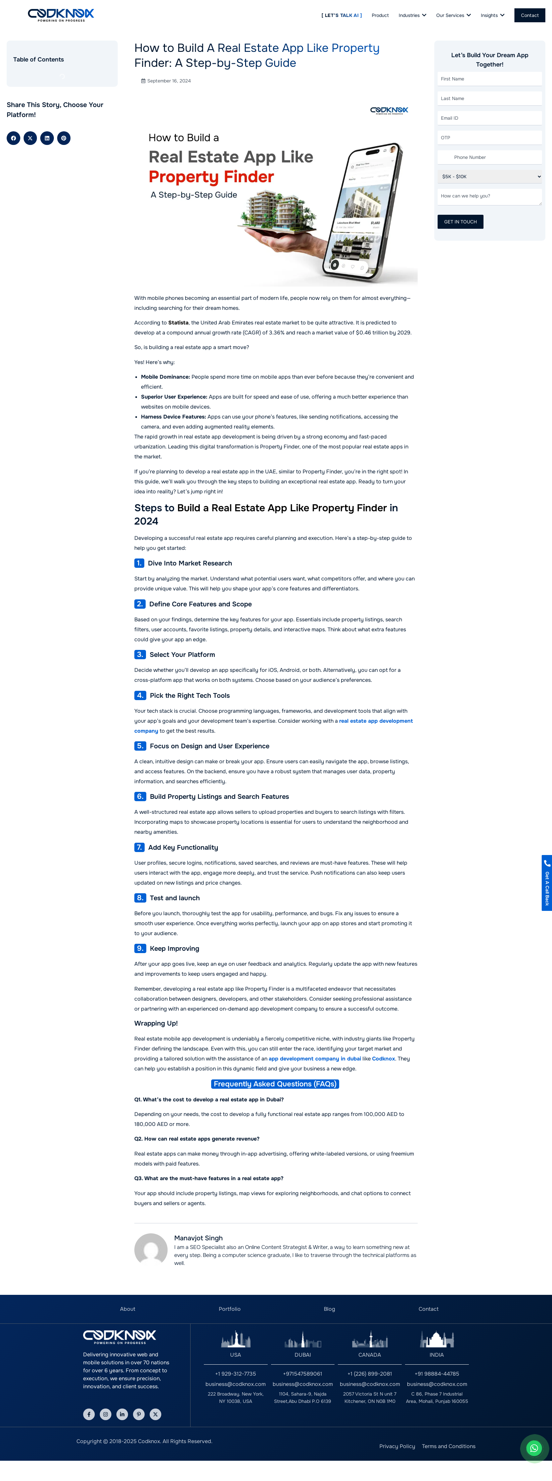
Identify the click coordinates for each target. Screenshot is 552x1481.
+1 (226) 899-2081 (369, 1373)
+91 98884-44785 (437, 1373)
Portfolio (230, 1308)
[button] (13, 138)
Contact (429, 1308)
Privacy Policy (397, 1446)
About (127, 1308)
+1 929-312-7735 (235, 1373)
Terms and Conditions (449, 1446)
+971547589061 (302, 1373)
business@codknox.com (236, 1384)
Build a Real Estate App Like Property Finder (282, 508)
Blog (329, 1308)
